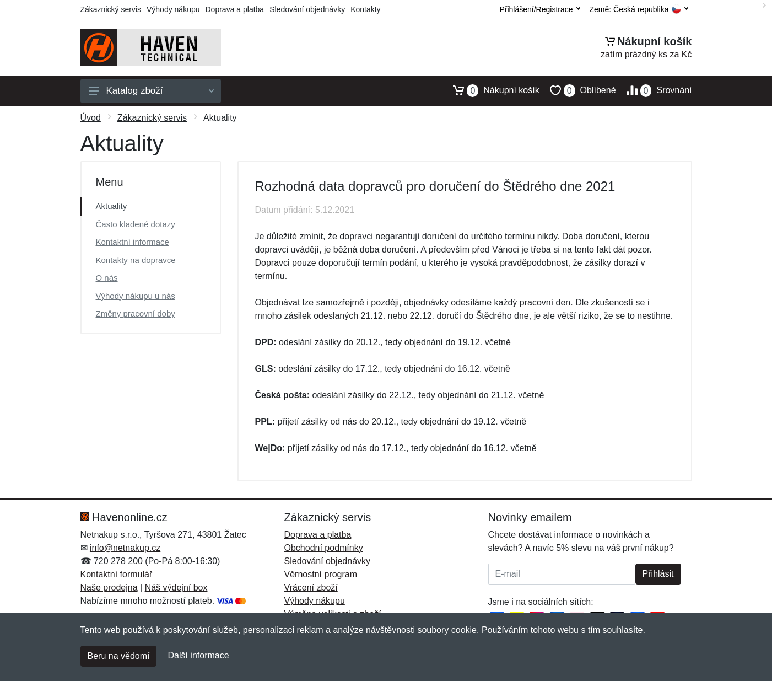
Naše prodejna (109, 587)
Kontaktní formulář (116, 574)
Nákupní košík (490, 90)
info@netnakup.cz (125, 548)
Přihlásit (658, 573)
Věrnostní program (321, 574)
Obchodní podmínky (323, 548)
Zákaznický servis (110, 9)
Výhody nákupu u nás (135, 296)
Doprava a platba (235, 9)
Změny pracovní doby (135, 313)
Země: (639, 10)
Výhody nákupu (173, 9)
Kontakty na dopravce (136, 260)
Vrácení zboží (311, 587)
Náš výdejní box (176, 587)
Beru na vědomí (119, 656)
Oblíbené (577, 90)
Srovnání (654, 90)
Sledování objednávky (307, 9)
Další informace (198, 655)
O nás (107, 277)
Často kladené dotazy (135, 224)
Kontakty (365, 9)
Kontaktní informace (132, 241)
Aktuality (111, 206)
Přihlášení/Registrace (539, 9)
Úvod (90, 117)
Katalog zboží (151, 90)
